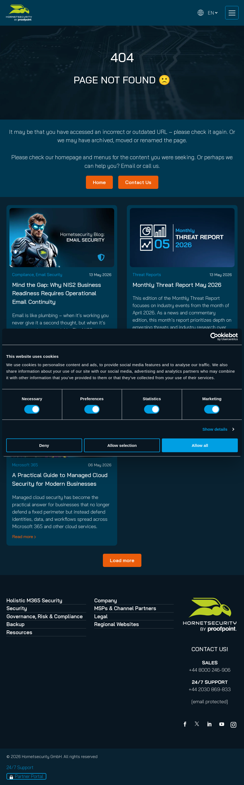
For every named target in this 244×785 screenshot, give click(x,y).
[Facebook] (186, 725)
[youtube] (221, 725)
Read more (22, 536)
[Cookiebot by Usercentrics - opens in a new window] (214, 336)
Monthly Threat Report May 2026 (177, 284)
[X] (198, 725)
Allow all (200, 445)
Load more (122, 560)
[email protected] (209, 701)
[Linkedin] (210, 725)
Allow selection (122, 445)
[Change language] (207, 12)
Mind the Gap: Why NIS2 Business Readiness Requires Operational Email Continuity (56, 293)
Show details (215, 429)
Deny (44, 445)
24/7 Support (19, 767)
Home (99, 182)
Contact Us (138, 182)
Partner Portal (29, 776)
